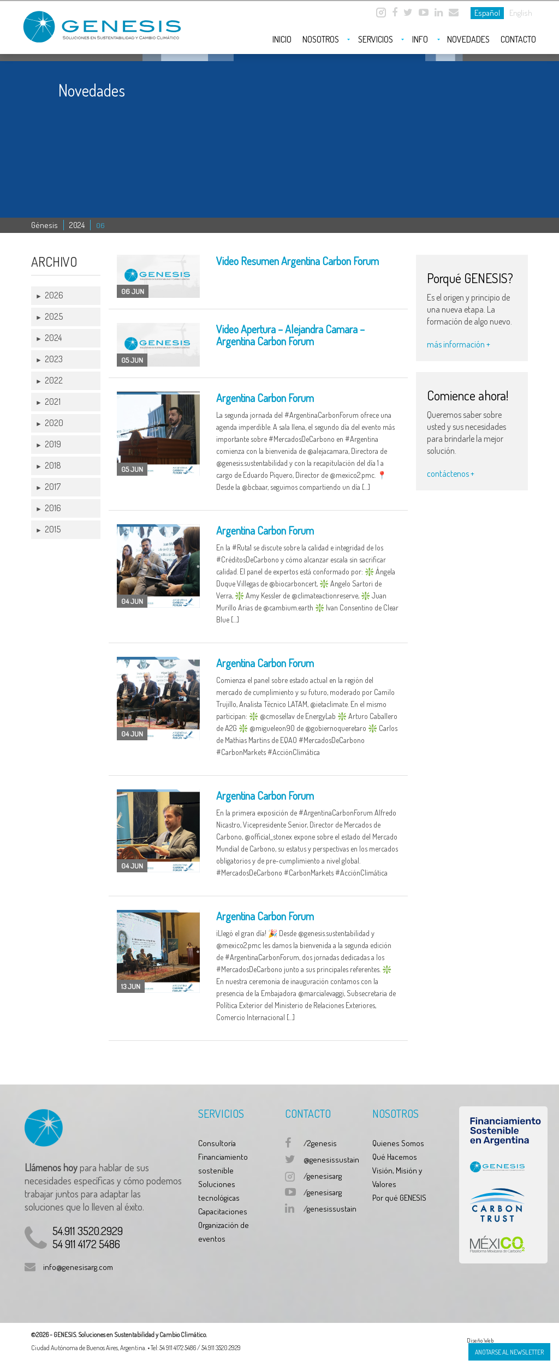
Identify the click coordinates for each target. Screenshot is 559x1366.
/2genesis (320, 1143)
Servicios (375, 39)
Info (420, 39)
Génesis (44, 225)
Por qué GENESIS (399, 1198)
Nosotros (320, 39)
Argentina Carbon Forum (265, 398)
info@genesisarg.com (78, 1267)
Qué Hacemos (394, 1157)
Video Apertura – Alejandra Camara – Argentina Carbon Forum (290, 335)
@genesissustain (331, 1159)
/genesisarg (323, 1176)
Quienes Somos (398, 1143)
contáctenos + (450, 473)
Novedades (468, 39)
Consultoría (217, 1143)
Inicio (282, 39)
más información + (458, 344)
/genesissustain (330, 1208)
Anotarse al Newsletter (509, 1352)
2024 (77, 225)
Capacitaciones (222, 1211)
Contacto (518, 39)
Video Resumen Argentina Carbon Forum (297, 261)
